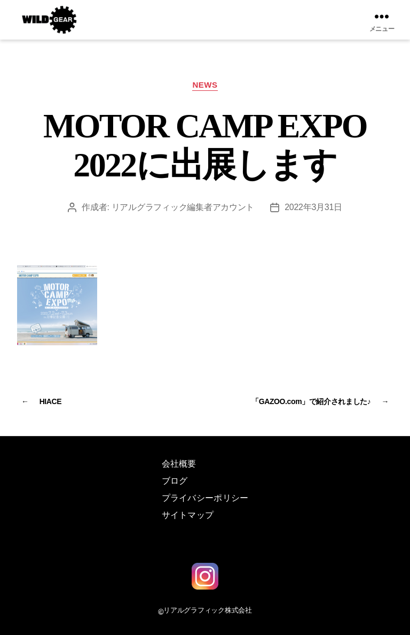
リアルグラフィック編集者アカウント (183, 207)
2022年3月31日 (313, 207)
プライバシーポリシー (205, 497)
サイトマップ (188, 515)
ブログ (175, 480)
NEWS (204, 84)
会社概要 (179, 463)
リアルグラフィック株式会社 (207, 610)
